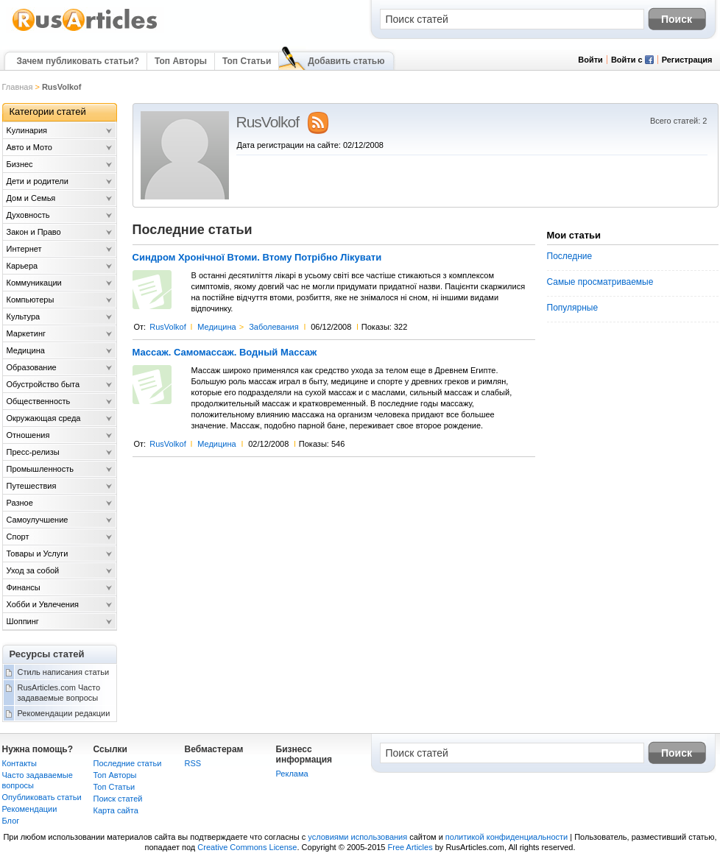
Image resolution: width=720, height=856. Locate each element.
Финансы (23, 587)
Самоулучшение (37, 519)
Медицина (216, 326)
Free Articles (410, 847)
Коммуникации (34, 282)
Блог (11, 820)
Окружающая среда (44, 418)
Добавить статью (346, 61)
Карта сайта (115, 810)
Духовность (28, 215)
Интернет (24, 248)
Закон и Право (34, 231)
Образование (32, 367)
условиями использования (357, 836)
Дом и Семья (31, 198)
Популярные (573, 308)
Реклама (292, 773)
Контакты (20, 763)
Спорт (18, 536)
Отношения (28, 435)
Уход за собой (33, 570)
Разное (20, 502)
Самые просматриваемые (600, 282)
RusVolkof (167, 326)
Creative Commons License (247, 847)
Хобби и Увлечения (43, 604)
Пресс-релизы (33, 452)
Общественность (39, 401)
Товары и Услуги (37, 553)
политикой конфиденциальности (506, 836)
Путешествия (32, 485)
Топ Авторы (181, 61)
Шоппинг (23, 621)
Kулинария (27, 130)
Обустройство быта (43, 384)
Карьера (22, 265)
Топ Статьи (246, 61)
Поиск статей (118, 798)
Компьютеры (30, 299)
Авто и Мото (29, 147)
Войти (590, 59)
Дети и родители (37, 181)
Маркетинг (26, 333)
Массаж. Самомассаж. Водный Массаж (225, 352)
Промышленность (40, 468)
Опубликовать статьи (42, 797)
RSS (193, 763)
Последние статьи (127, 763)
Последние (570, 256)
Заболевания (274, 326)
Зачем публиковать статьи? (78, 61)
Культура (23, 316)
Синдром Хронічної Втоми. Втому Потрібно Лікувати (257, 257)
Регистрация (687, 59)
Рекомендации (29, 808)
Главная (17, 86)
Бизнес (20, 164)
